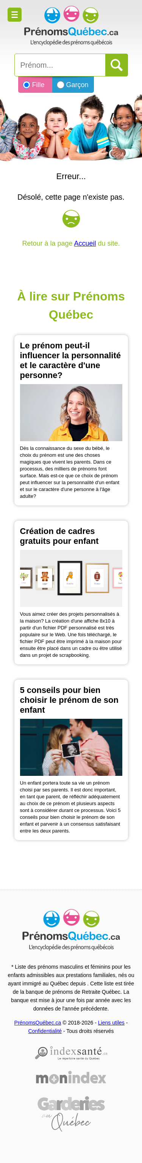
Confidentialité (45, 1031)
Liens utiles (111, 1023)
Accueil (85, 243)
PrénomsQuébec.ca (37, 1023)
